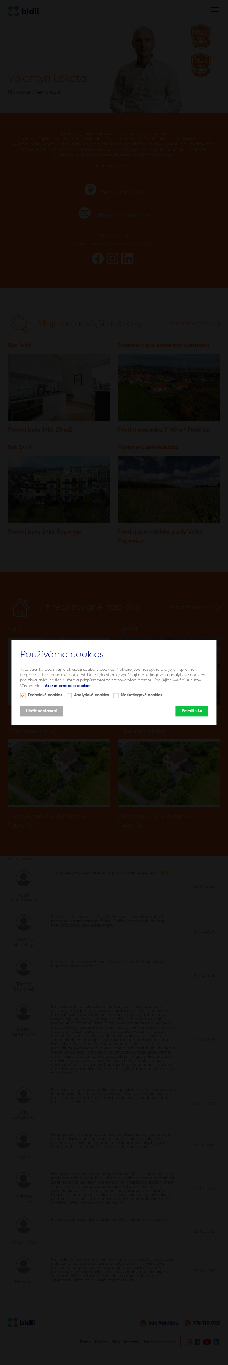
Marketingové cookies (141, 695)
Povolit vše (192, 711)
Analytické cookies (91, 695)
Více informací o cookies (68, 686)
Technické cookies (45, 695)
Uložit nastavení (41, 711)
